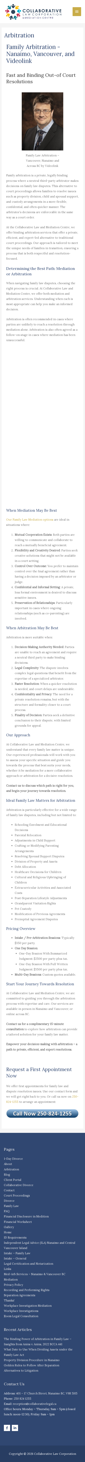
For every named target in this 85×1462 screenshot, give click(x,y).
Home (8, 1232)
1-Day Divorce (13, 1159)
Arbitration (11, 1169)
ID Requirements (15, 1237)
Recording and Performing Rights (26, 1290)
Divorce (9, 1201)
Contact (9, 1190)
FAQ (7, 1211)
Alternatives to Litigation (21, 1370)
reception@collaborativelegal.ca (34, 1404)
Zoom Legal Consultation (21, 1316)
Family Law (11, 1206)
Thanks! (9, 1300)
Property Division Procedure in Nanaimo (32, 1360)
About (8, 1164)
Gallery (9, 1227)
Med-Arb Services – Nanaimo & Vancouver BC (34, 1274)
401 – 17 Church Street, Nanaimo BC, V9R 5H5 (46, 1393)
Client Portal (12, 1180)
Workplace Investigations (21, 1311)
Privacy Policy (13, 1285)
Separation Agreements (19, 1295)
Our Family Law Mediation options (29, 519)
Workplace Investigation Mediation (28, 1305)
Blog (7, 1174)
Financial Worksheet (18, 1222)
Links (7, 1269)
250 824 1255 (22, 1398)
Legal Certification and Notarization (28, 1263)
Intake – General (15, 1258)
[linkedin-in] (15, 1428)
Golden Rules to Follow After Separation (31, 1365)
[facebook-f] (7, 1428)
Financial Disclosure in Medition (26, 1216)
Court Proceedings (17, 1195)
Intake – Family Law (17, 1253)
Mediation (11, 1279)
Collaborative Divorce (18, 1185)
